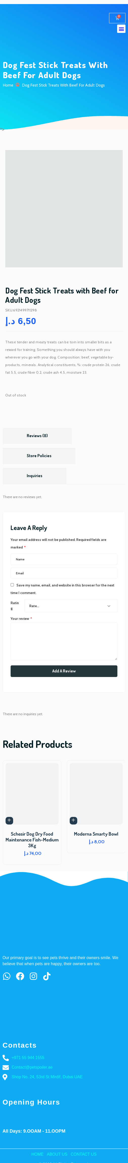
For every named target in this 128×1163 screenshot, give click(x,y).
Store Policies (39, 455)
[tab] (37, 436)
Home (8, 85)
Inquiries (34, 475)
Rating (15, 605)
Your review (21, 618)
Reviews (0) (37, 435)
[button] (121, 29)
